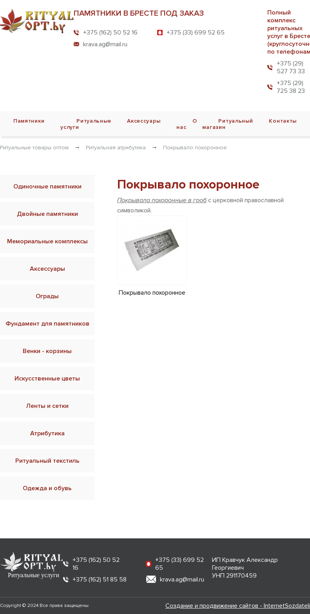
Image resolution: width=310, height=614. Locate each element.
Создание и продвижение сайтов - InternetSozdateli (237, 606)
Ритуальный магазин (227, 124)
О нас (186, 124)
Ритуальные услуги (85, 124)
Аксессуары (143, 121)
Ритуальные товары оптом (34, 147)
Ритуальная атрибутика (116, 147)
